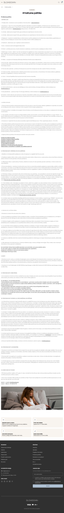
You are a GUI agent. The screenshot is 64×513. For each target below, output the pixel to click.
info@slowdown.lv (17, 28)
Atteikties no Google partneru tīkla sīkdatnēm (12, 145)
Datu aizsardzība (36, 459)
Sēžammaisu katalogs (6, 447)
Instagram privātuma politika (8, 140)
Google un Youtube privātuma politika (10, 139)
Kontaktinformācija (37, 464)
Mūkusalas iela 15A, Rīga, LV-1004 (9, 475)
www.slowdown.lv (35, 22)
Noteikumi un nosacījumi (38, 457)
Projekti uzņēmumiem (6, 457)
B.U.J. (34, 461)
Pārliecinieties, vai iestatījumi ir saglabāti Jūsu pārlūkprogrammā (16, 146)
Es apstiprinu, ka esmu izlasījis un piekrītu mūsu (47, 482)
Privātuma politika (8, 7)
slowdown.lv (48, 334)
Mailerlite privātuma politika (7, 142)
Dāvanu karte (4, 454)
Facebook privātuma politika (8, 137)
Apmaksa (35, 450)
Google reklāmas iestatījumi (8, 143)
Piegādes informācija (37, 452)
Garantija (35, 447)
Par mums (3, 461)
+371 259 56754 (6, 473)
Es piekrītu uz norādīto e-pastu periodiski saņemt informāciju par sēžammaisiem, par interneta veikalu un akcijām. (47, 478)
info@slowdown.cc (5, 88)
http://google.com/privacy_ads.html (12, 180)
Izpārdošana (4, 452)
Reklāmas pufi (4, 459)
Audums (3, 450)
